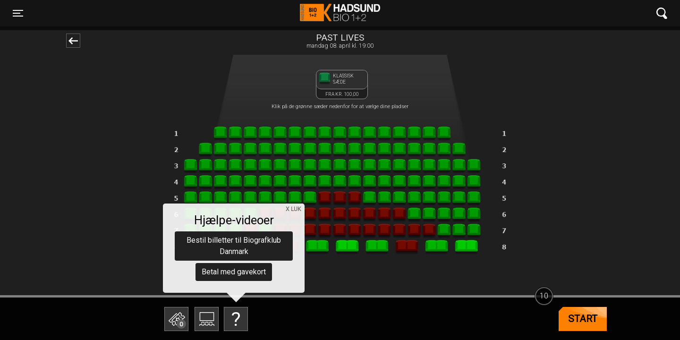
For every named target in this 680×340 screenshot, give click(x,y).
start (582, 318)
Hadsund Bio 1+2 (340, 13)
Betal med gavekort (234, 271)
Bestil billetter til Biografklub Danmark (234, 246)
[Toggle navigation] (18, 13)
